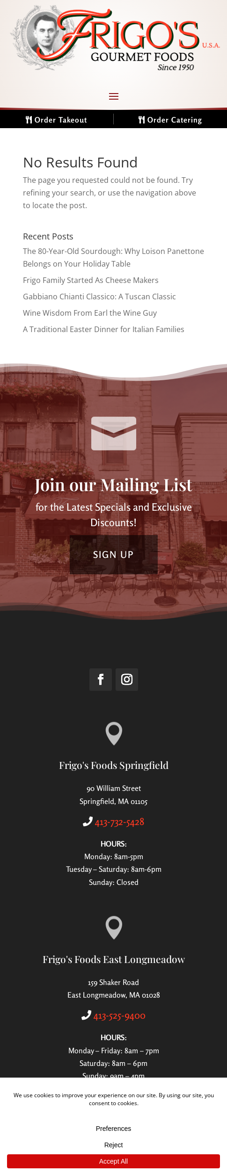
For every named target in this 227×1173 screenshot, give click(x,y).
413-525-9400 (120, 1015)
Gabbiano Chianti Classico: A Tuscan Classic (99, 296)
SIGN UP (113, 554)
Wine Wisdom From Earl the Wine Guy (90, 313)
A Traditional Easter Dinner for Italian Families (103, 329)
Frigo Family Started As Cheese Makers (91, 280)
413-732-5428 (119, 821)
